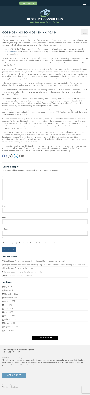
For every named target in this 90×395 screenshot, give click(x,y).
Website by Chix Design (10, 387)
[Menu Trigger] (84, 3)
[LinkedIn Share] (16, 156)
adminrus (8, 36)
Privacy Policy (7, 385)
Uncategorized (23, 36)
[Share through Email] (21, 156)
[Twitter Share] (10, 156)
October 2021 (10, 301)
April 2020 (8, 312)
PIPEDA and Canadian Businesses (18, 276)
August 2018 (9, 330)
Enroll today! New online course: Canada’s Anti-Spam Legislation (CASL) (34, 261)
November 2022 (11, 294)
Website (5, 229)
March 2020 (9, 316)
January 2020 (9, 323)
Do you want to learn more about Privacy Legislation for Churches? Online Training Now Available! (44, 265)
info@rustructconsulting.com (21, 350)
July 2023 (8, 287)
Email (4, 217)
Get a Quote (14, 375)
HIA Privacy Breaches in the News (18, 268)
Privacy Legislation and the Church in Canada (23, 272)
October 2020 (10, 309)
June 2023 (8, 290)
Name (4, 206)
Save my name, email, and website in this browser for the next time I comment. (29, 243)
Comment (5, 177)
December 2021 (10, 298)
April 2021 (8, 305)
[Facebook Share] (4, 156)
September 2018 (11, 327)
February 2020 (10, 320)
